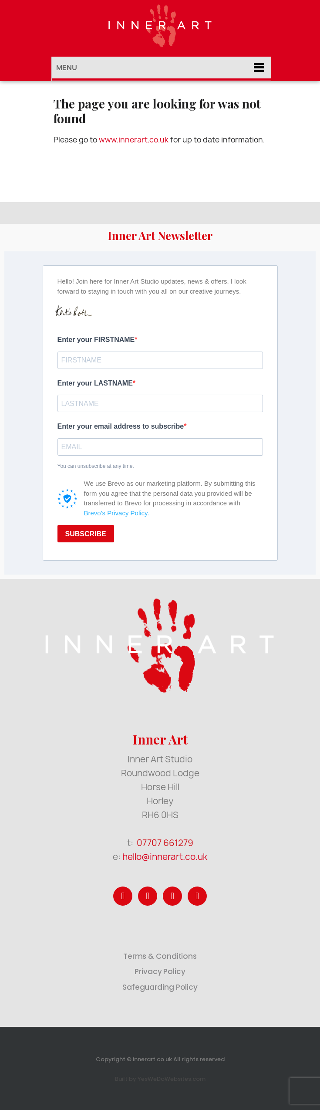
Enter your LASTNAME (95, 383)
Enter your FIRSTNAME (96, 339)
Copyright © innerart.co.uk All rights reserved (160, 1059)
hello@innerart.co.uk (164, 857)
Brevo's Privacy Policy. (116, 513)
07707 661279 (165, 843)
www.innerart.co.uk (133, 140)
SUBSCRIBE (85, 534)
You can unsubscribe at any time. (95, 466)
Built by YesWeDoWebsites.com (160, 1079)
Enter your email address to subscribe (120, 426)
